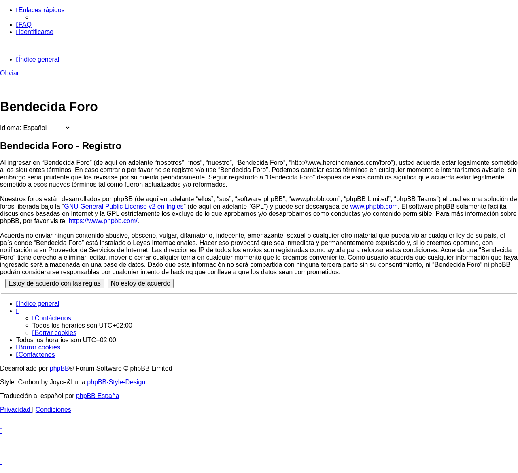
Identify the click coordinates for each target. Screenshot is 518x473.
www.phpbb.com (373, 206)
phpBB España (97, 395)
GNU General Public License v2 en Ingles (123, 206)
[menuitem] (24, 24)
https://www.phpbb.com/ (103, 220)
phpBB (59, 368)
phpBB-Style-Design (116, 382)
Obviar (9, 73)
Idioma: (10, 127)
